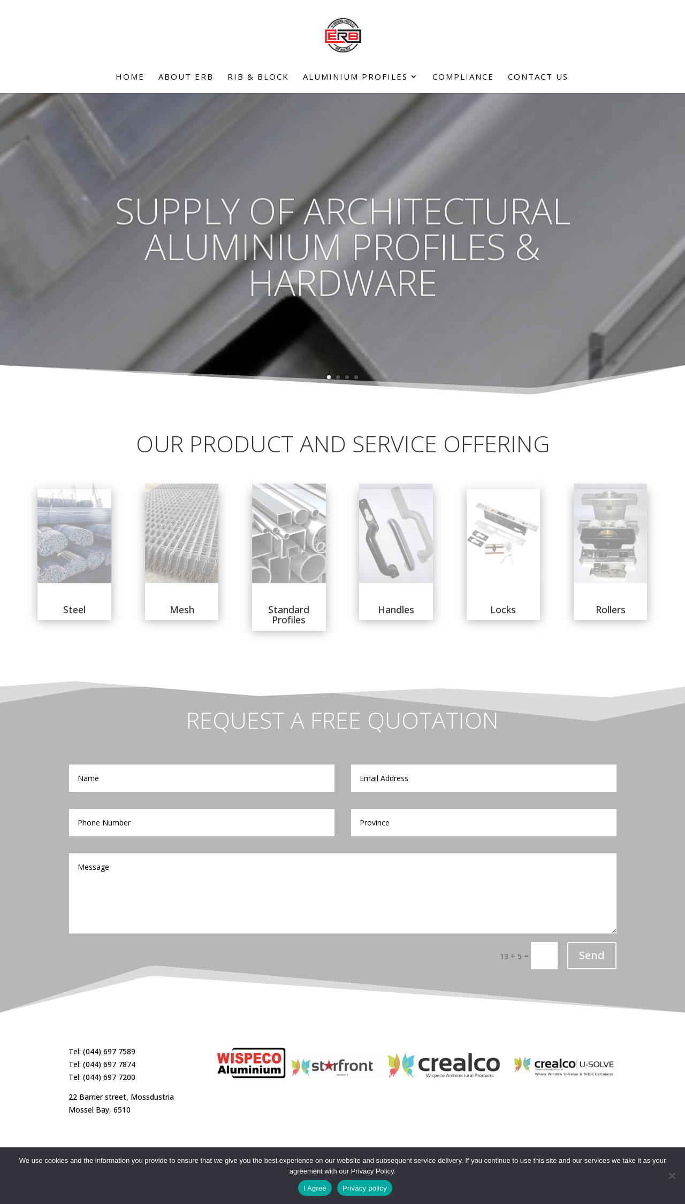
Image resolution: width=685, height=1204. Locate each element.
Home (130, 77)
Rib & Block (258, 77)
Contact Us (538, 77)
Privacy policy (364, 1188)
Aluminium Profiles (355, 77)
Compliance (463, 77)
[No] (671, 1175)
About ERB (186, 77)
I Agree (314, 1188)
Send (592, 955)
